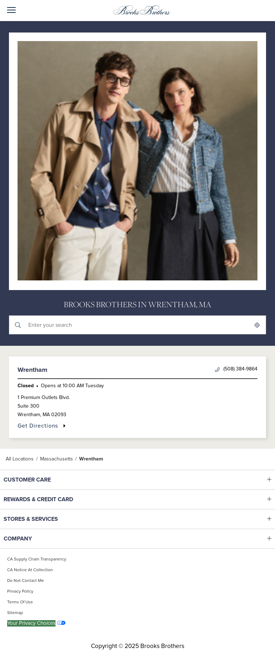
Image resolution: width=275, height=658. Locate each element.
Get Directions (42, 425)
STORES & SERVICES (48, 519)
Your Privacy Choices (31, 623)
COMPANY (48, 538)
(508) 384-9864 (236, 369)
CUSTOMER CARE (48, 479)
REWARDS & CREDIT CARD (48, 499)
